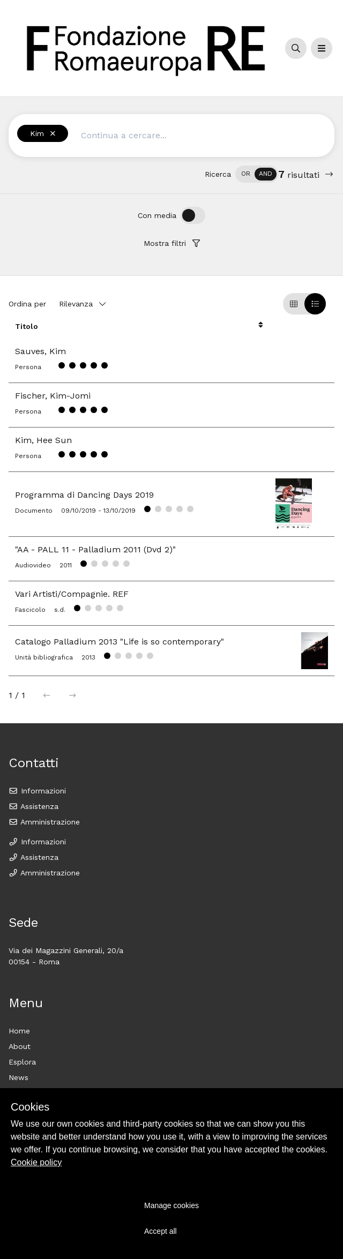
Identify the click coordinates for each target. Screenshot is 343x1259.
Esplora (22, 1062)
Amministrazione (44, 822)
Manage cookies (171, 1205)
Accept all (160, 1231)
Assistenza (33, 806)
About (20, 1046)
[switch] (256, 174)
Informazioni (37, 790)
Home (19, 1030)
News (18, 1077)
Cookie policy (36, 1162)
